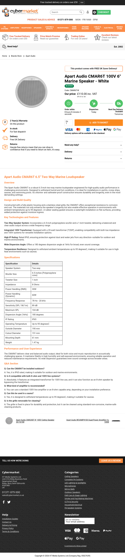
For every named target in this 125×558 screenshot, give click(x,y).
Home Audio (74, 28)
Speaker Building (85, 28)
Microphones (63, 28)
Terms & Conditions (10, 531)
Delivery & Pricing (9, 525)
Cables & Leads (97, 28)
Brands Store (120, 28)
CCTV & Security (71, 501)
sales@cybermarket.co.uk (13, 495)
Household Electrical (73, 504)
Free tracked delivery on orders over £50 (62, 2)
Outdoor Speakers (72, 492)
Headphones (26, 28)
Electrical (108, 28)
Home (4, 56)
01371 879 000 (65, 19)
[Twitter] (3, 501)
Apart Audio (29, 56)
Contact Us (6, 522)
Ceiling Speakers (72, 476)
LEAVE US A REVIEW (111, 460)
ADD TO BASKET (98, 122)
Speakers (37, 28)
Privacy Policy (8, 528)
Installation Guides (10, 518)
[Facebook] (9, 501)
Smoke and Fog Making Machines (79, 498)
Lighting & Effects (49, 28)
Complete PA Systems (74, 479)
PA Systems (4, 28)
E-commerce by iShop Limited (75, 546)
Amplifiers (14, 28)
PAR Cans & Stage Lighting (76, 495)
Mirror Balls (70, 489)
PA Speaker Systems (73, 508)
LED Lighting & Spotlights (75, 483)
